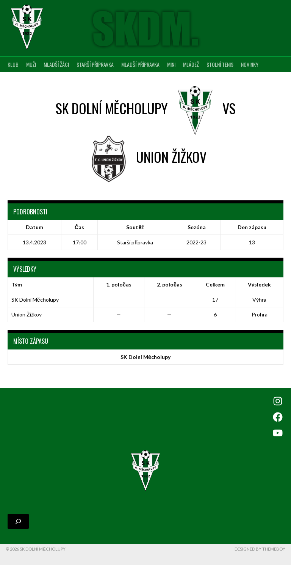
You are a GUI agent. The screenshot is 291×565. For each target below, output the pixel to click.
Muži (31, 64)
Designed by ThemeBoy (260, 548)
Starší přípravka (95, 64)
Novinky (249, 64)
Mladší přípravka (140, 64)
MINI (171, 64)
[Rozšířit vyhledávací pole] (18, 521)
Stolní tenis (220, 64)
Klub (13, 64)
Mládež (191, 64)
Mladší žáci (56, 64)
